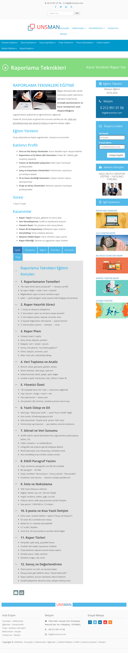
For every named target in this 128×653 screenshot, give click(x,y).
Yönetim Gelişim (10, 42)
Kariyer (18, 631)
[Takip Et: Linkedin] (100, 622)
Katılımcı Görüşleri (114, 167)
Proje (4, 628)
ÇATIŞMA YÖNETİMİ (112, 309)
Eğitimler (6, 624)
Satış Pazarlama (28, 42)
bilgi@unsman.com (112, 112)
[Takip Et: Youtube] (105, 622)
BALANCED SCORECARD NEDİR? (112, 263)
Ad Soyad (103, 133)
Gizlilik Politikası (65, 642)
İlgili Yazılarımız (111, 202)
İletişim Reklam (9, 48)
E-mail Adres (105, 142)
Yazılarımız (113, 28)
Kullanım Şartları (89, 642)
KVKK (77, 642)
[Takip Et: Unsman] (66, 7)
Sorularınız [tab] (30, 250)
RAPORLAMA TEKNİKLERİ (112, 218)
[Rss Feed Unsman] (71, 7)
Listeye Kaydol (116, 155)
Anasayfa (64, 28)
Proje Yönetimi (66, 42)
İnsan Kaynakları (47, 42)
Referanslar (7, 631)
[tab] (18, 250)
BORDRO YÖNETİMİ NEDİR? (112, 286)
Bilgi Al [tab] (43, 250)
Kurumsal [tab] (69, 250)
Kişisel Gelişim (27, 48)
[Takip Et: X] (61, 7)
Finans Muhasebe (85, 42)
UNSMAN (18, 642)
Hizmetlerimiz (97, 28)
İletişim (63, 33)
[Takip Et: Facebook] (55, 7)
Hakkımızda (79, 28)
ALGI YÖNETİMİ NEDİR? (112, 241)
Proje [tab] (18, 257)
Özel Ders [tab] (55, 250)
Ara (77, 13)
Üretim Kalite (103, 42)
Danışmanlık (18, 624)
